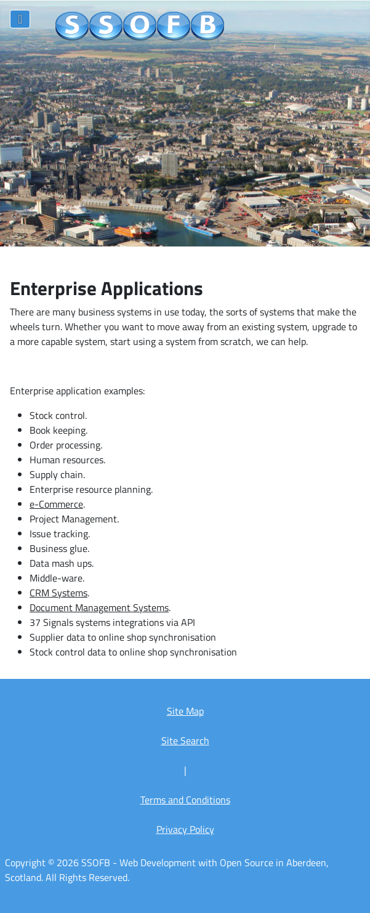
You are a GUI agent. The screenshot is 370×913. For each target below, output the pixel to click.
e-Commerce (56, 504)
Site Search (185, 740)
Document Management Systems (99, 607)
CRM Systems (58, 592)
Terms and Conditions (185, 799)
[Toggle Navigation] (20, 19)
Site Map (185, 711)
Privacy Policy (185, 829)
